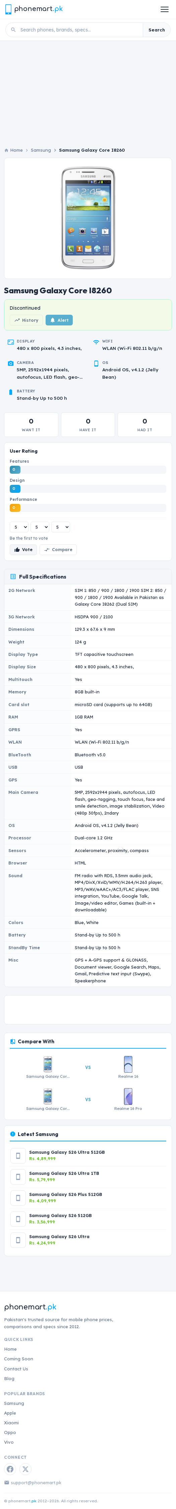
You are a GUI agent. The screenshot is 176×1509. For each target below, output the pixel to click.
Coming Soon (18, 1358)
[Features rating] (19, 527)
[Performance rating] (60, 527)
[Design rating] (40, 527)
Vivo (9, 1442)
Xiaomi (11, 1422)
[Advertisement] (88, 91)
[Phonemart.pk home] (33, 9)
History (26, 320)
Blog (9, 1378)
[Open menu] (165, 9)
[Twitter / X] (25, 1469)
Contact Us (16, 1368)
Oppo (10, 1432)
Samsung (41, 150)
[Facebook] (10, 1469)
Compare (58, 550)
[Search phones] (79, 30)
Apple (10, 1413)
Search (157, 29)
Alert (59, 320)
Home (10, 1349)
